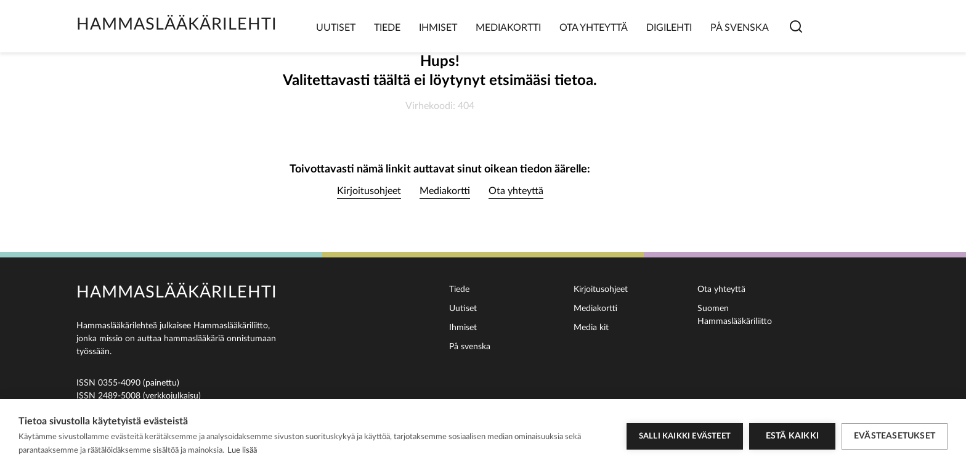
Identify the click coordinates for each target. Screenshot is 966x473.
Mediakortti (508, 28)
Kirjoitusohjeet (369, 191)
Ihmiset (438, 28)
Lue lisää (242, 451)
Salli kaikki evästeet (685, 436)
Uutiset (335, 28)
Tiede (387, 28)
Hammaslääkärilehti (176, 24)
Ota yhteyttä (593, 28)
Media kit (591, 327)
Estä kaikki (792, 436)
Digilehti (669, 28)
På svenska (739, 28)
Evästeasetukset (894, 436)
